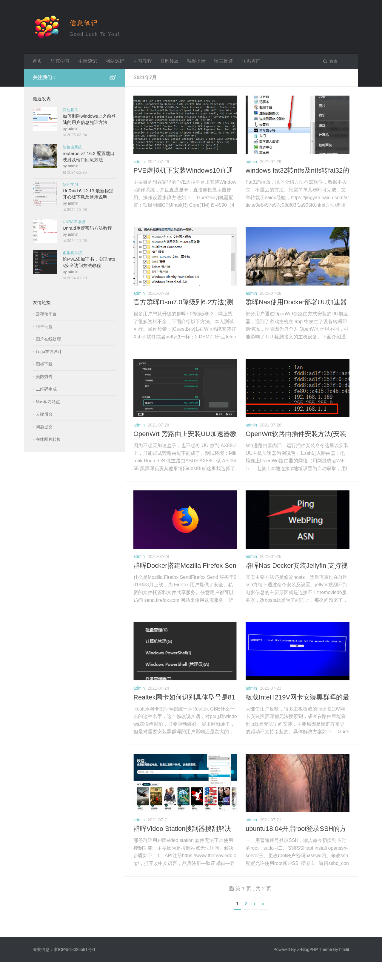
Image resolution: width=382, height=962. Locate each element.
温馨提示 (196, 61)
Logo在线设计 (49, 351)
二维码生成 (46, 389)
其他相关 (70, 110)
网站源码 (114, 61)
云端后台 (44, 414)
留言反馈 (223, 61)
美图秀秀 (44, 376)
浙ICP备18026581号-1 (75, 949)
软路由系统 (72, 147)
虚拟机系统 (72, 253)
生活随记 (87, 61)
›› (263, 903)
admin (139, 161)
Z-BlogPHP (307, 949)
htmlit (344, 949)
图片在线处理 (48, 339)
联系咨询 (251, 61)
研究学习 (60, 61)
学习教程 (142, 61)
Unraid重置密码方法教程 (87, 228)
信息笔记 (84, 23)
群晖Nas (169, 61)
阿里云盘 (44, 326)
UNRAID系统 (74, 222)
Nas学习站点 (48, 401)
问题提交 (44, 426)
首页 (37, 61)
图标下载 (44, 364)
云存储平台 (46, 314)
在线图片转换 (48, 439)
